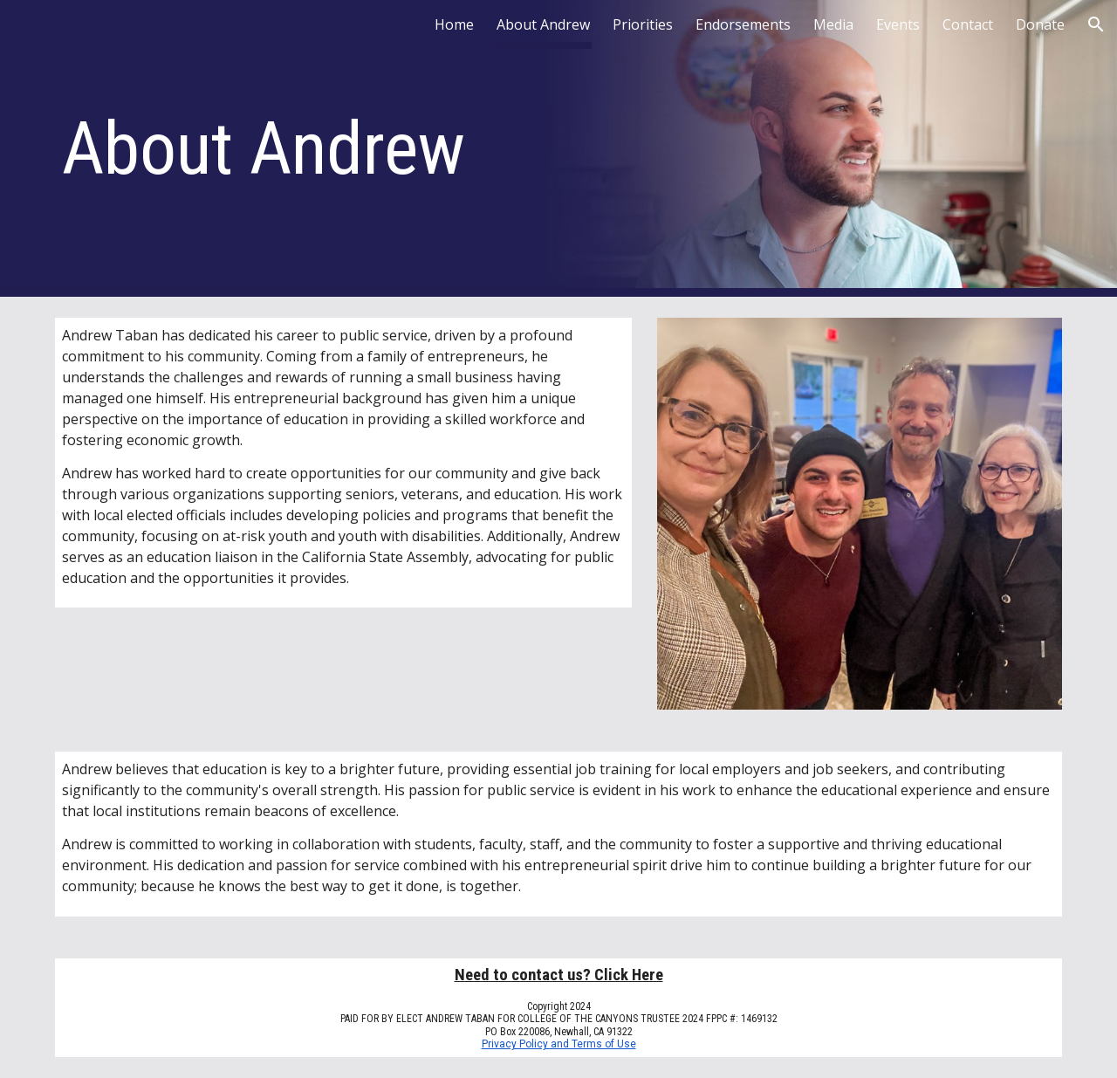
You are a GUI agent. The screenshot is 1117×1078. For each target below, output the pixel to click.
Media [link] (833, 24)
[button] (1096, 24)
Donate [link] (1040, 24)
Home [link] (454, 24)
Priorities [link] (643, 24)
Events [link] (898, 24)
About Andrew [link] (543, 24)
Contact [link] (967, 24)
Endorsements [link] (743, 24)
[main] (343, 149)
